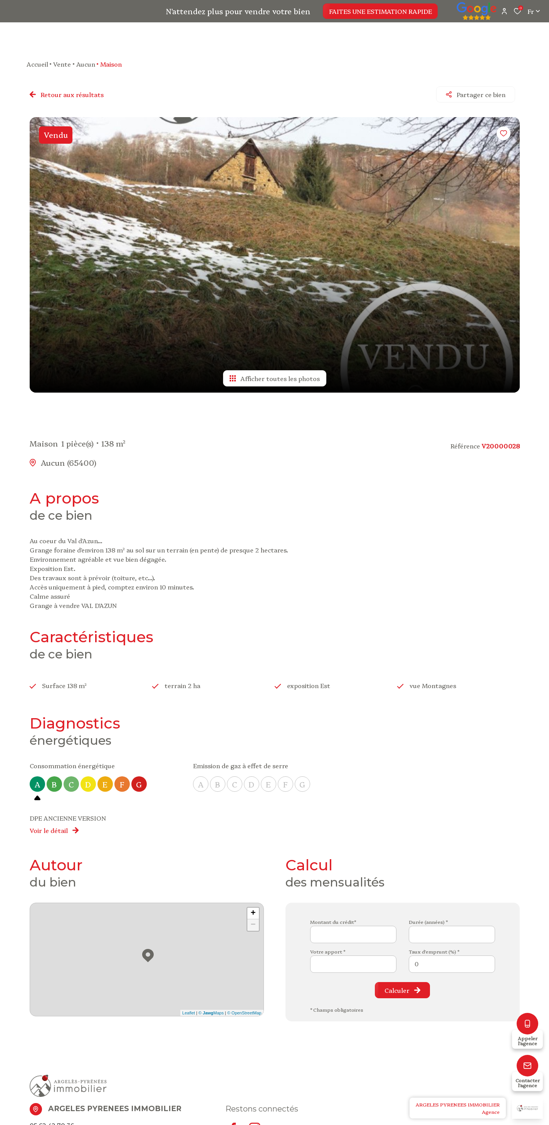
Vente (62, 64)
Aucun (85, 64)
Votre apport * (327, 947)
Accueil (37, 64)
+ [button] (252, 909)
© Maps (211, 1008)
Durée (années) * (428, 917)
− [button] (252, 920)
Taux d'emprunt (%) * (434, 947)
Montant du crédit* (333, 917)
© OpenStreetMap (244, 1008)
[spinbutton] (452, 959)
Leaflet (188, 1008)
